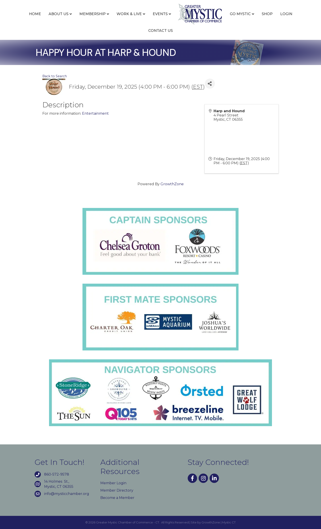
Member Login (113, 483)
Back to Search (54, 76)
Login (286, 14)
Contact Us (160, 30)
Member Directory (116, 490)
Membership (92, 14)
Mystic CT (229, 522)
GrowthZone (172, 184)
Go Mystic (240, 14)
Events (160, 14)
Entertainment (95, 113)
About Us (58, 14)
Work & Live (129, 14)
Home (35, 14)
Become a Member (117, 498)
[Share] (210, 84)
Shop (267, 14)
